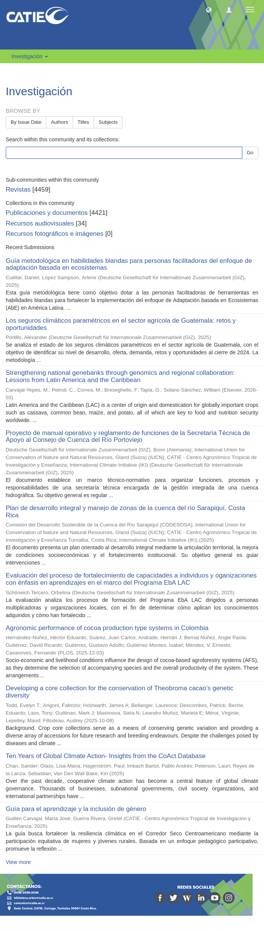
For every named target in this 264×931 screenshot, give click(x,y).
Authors (59, 122)
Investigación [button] (29, 56)
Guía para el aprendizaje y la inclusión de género (76, 809)
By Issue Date (26, 122)
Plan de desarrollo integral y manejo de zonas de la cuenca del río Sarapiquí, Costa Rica (125, 511)
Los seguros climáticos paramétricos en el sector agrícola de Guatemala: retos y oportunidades (121, 324)
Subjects (108, 122)
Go (250, 152)
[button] (209, 9)
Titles (83, 122)
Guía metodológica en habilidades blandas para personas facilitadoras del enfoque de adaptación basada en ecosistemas (129, 264)
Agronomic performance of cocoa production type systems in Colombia (107, 628)
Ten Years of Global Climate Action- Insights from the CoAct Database (105, 756)
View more (18, 862)
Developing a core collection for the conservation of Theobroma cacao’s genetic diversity (120, 692)
